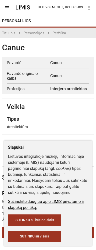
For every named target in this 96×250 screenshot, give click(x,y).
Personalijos (34, 33)
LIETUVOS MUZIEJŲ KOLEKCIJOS (60, 7)
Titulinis (9, 33)
